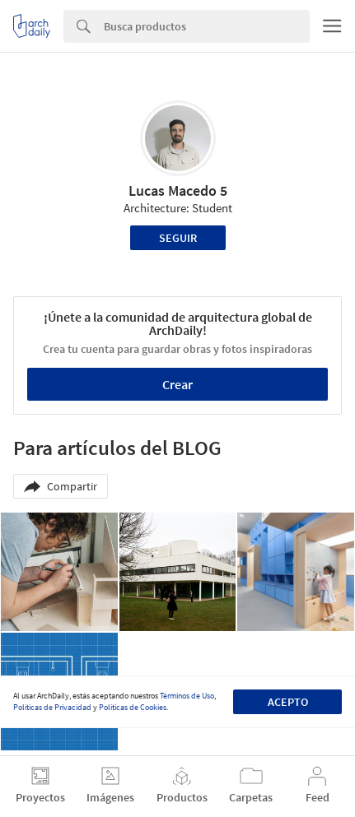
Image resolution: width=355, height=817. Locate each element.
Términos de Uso (187, 695)
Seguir (178, 237)
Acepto (288, 701)
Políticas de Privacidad (52, 707)
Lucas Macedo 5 (177, 190)
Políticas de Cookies (132, 707)
